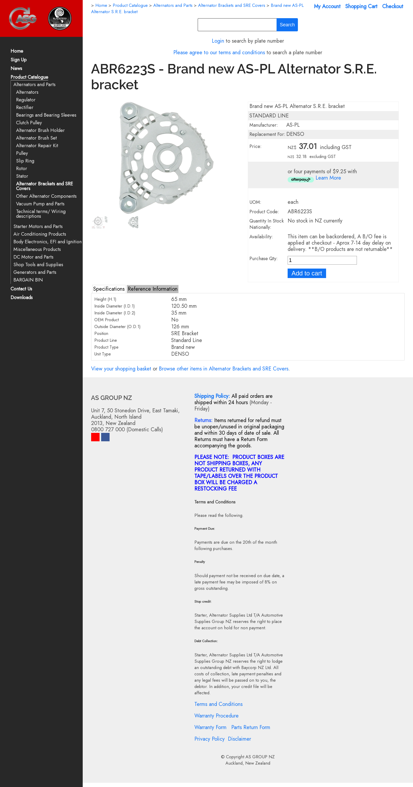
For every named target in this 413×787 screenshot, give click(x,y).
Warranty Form (210, 727)
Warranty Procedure (216, 716)
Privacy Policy (209, 739)
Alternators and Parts (34, 84)
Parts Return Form (250, 727)
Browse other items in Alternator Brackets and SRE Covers (223, 369)
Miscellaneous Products (37, 249)
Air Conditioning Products (39, 234)
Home (17, 51)
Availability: (261, 236)
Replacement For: (267, 134)
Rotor (21, 168)
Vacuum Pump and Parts (40, 203)
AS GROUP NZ (260, 757)
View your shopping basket (121, 369)
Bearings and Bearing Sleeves (46, 115)
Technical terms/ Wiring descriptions (41, 214)
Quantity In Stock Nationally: (266, 224)
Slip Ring (25, 161)
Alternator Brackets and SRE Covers (44, 186)
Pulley (22, 153)
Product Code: (264, 211)
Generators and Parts (34, 272)
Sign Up (19, 60)
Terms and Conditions (218, 704)
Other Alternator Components (46, 196)
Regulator (26, 99)
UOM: (255, 202)
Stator (22, 176)
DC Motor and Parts (33, 257)
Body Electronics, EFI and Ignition (47, 241)
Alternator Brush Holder (40, 130)
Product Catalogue (29, 77)
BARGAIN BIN (28, 280)
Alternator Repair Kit (37, 145)
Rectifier (24, 107)
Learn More (328, 178)
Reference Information (153, 289)
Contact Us (21, 289)
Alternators (27, 92)
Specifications (109, 289)
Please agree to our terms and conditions (219, 52)
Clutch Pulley (29, 122)
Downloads (22, 298)
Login (218, 41)
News (16, 69)
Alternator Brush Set (36, 138)
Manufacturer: (263, 125)
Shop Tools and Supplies (38, 264)
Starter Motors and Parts (38, 226)
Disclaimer (239, 739)
